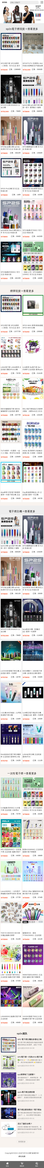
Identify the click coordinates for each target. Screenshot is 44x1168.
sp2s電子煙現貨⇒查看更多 (22, 28)
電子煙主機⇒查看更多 (22, 511)
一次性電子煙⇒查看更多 (22, 773)
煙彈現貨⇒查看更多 (22, 291)
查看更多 (22, 1142)
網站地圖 (22, 1156)
